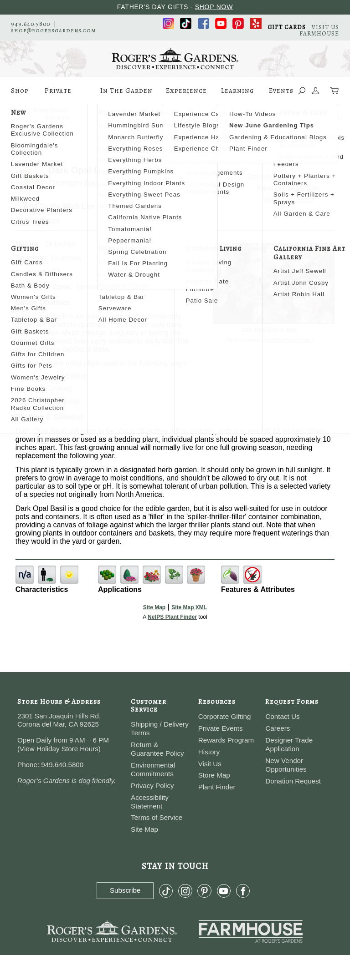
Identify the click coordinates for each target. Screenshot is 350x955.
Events (281, 90)
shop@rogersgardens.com (53, 30)
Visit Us (209, 764)
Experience (186, 95)
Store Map (214, 775)
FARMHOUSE (319, 33)
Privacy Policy (152, 785)
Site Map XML (189, 607)
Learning (237, 95)
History (209, 752)
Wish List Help (288, 199)
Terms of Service (156, 817)
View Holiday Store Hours (59, 749)
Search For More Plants (288, 176)
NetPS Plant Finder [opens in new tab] (172, 617)
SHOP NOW (214, 6)
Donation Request (293, 781)
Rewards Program (226, 740)
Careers (277, 728)
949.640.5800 (30, 24)
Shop (20, 95)
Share (50, 220)
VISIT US (325, 27)
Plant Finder (217, 787)
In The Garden (126, 95)
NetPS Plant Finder (289, 340)
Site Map (154, 607)
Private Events (58, 95)
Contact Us (282, 716)
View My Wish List (288, 188)
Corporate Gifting (224, 716)
